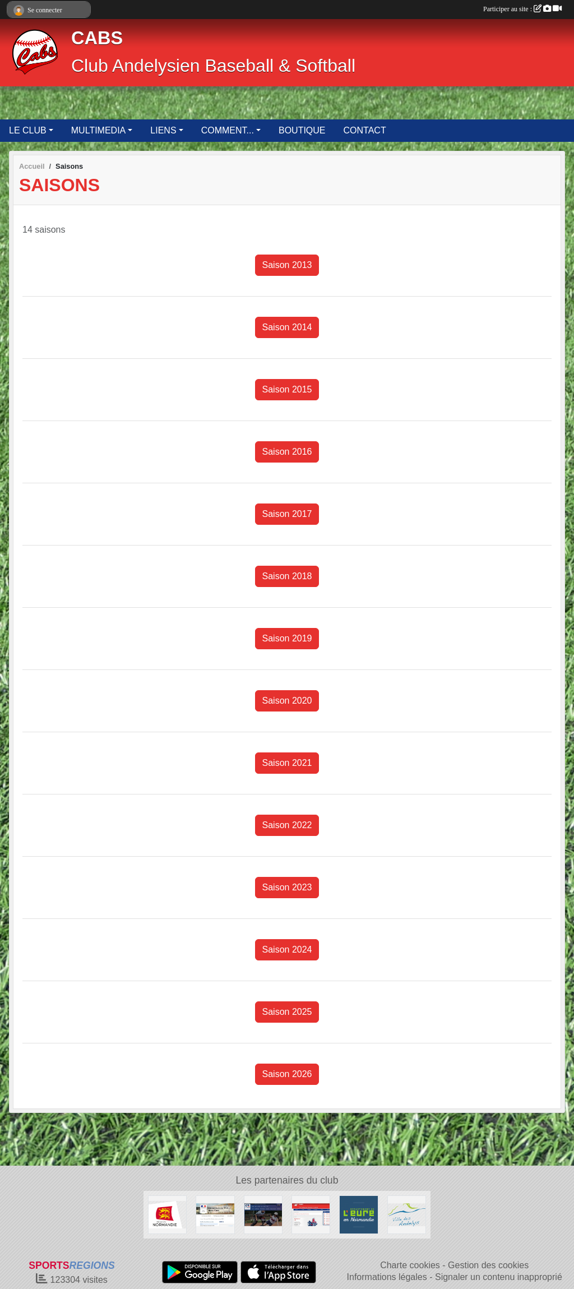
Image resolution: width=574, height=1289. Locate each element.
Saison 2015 (287, 389)
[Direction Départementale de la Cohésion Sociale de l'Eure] (215, 1214)
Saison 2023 (287, 887)
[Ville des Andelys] (406, 1214)
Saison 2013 (287, 265)
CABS (97, 38)
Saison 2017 (287, 514)
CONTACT (365, 130)
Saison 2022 (287, 825)
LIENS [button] (163, 130)
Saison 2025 (287, 1012)
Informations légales (387, 1277)
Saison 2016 (287, 451)
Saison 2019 (287, 638)
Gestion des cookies (488, 1265)
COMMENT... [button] (227, 130)
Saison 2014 (287, 327)
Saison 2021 (287, 763)
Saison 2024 (287, 949)
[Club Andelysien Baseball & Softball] (310, 1214)
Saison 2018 (287, 576)
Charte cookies (410, 1265)
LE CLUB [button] (28, 130)
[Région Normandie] (167, 1214)
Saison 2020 (287, 700)
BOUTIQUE (302, 130)
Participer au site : (522, 9)
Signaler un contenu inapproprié (498, 1277)
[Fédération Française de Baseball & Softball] (263, 1214)
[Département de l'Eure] (358, 1214)
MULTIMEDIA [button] (98, 130)
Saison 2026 (287, 1074)
